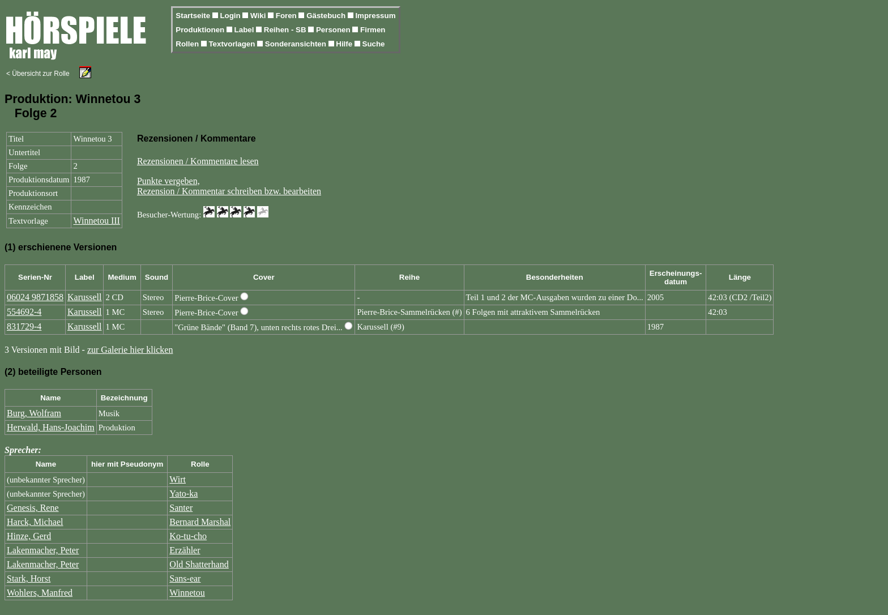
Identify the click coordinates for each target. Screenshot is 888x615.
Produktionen (201, 29)
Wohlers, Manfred (39, 592)
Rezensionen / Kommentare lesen (198, 161)
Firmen (372, 29)
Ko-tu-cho (188, 536)
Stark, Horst (28, 578)
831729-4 (24, 326)
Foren (287, 15)
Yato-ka (183, 493)
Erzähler (184, 550)
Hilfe (345, 44)
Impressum (375, 15)
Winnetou (186, 592)
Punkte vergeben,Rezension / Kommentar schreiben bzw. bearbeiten (229, 186)
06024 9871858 (35, 297)
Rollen (188, 44)
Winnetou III (96, 220)
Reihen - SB (286, 29)
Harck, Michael (35, 522)
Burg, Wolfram (34, 413)
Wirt (177, 479)
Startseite (194, 15)
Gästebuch (327, 15)
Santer (181, 507)
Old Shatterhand (198, 564)
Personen (334, 29)
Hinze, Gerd (29, 536)
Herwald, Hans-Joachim (51, 427)
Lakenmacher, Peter (43, 550)
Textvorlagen (232, 44)
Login (231, 15)
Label (245, 29)
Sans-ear (184, 578)
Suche (373, 44)
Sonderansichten (296, 44)
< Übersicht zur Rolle (38, 74)
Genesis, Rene (33, 507)
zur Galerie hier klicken (130, 350)
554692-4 (24, 312)
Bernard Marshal (199, 522)
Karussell (84, 297)
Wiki (259, 15)
